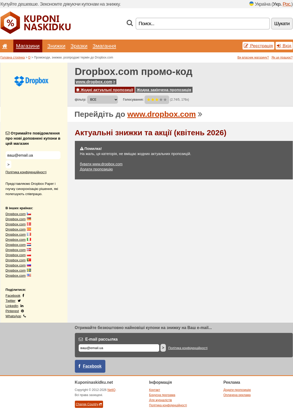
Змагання (104, 46)
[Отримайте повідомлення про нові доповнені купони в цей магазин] (33, 155)
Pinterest (12, 311)
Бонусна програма (162, 395)
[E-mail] (119, 348)
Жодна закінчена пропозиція (164, 90)
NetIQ (111, 390)
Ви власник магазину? (253, 57)
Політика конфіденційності (26, 172)
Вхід (284, 45)
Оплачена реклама (237, 395)
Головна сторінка (13, 57)
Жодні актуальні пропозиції (104, 90)
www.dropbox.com (96, 82)
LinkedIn (12, 306)
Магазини (27, 46)
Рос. (287, 4)
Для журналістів (160, 400)
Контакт (154, 390)
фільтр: (80, 99)
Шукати (282, 23)
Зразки (78, 46)
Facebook (13, 295)
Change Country (89, 404)
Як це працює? (282, 57)
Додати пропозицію (96, 169)
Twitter (11, 301)
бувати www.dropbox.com (101, 164)
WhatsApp (13, 316)
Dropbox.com (16, 214)
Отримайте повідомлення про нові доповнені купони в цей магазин (33, 138)
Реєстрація (258, 45)
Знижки (56, 46)
